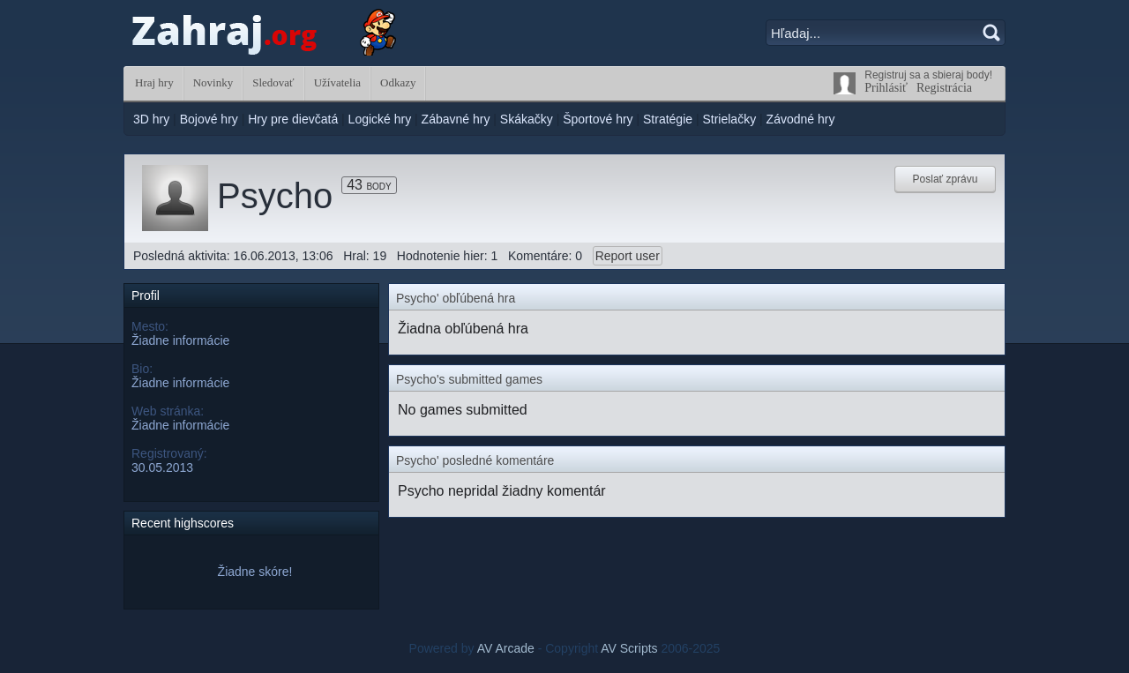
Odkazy (397, 82)
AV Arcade (506, 648)
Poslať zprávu (945, 179)
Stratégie (667, 119)
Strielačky (729, 119)
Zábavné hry (456, 119)
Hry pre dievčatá (293, 119)
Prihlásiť (886, 87)
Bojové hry (209, 119)
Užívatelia (337, 82)
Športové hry (597, 119)
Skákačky (526, 119)
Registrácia (944, 87)
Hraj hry (154, 82)
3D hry (151, 119)
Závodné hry (800, 119)
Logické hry (380, 119)
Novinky (213, 82)
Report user (627, 256)
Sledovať (273, 82)
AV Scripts (629, 648)
